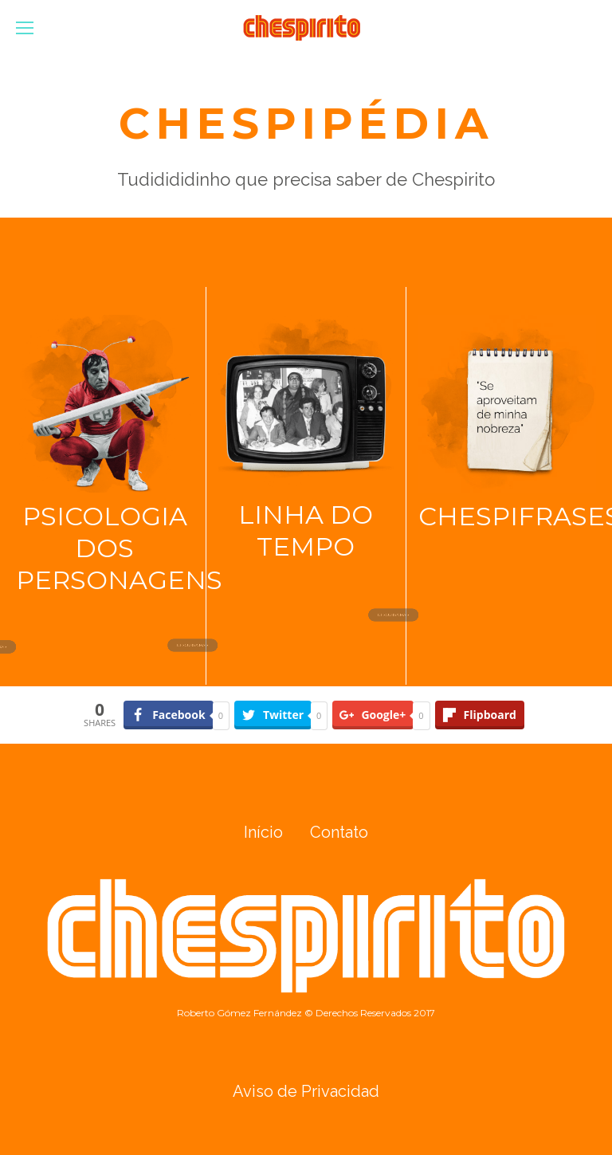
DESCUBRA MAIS (210, 645)
